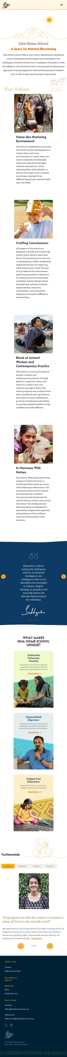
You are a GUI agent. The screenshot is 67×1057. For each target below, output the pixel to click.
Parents (36, 866)
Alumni (8, 866)
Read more (36, 938)
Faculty (50, 866)
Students (22, 866)
